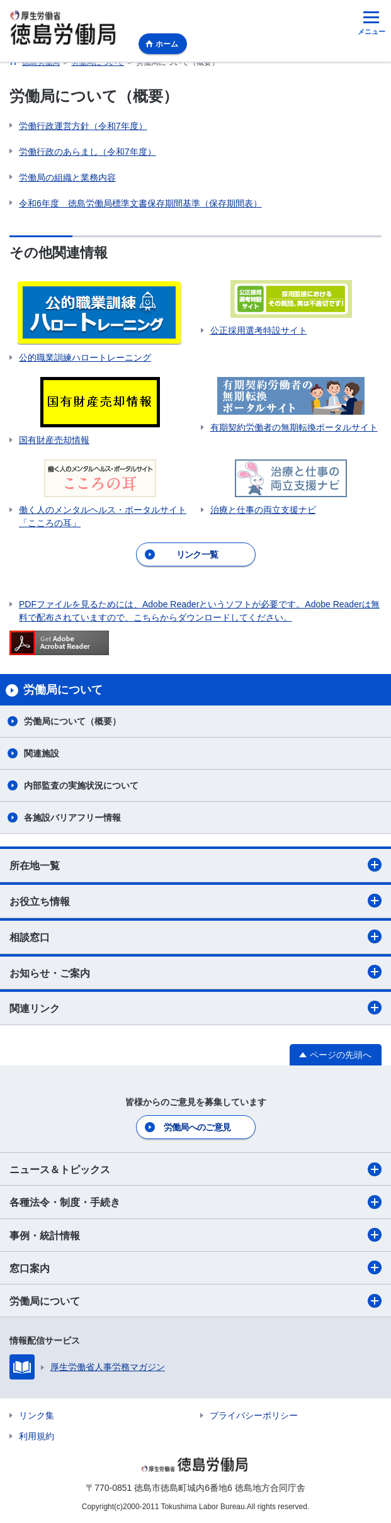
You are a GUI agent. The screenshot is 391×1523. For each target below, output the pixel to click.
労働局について (195, 1301)
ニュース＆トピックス (195, 1169)
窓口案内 (195, 1267)
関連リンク (195, 1007)
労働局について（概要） (72, 721)
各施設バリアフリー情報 (72, 817)
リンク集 (36, 1415)
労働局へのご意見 (197, 1127)
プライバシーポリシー (254, 1415)
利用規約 (36, 1436)
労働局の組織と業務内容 (67, 177)
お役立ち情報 (195, 901)
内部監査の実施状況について (81, 785)
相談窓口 (195, 936)
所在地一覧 (195, 865)
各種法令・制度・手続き (195, 1202)
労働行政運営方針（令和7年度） (83, 126)
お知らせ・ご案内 (195, 972)
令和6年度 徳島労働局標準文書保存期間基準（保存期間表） (140, 203)
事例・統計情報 (195, 1235)
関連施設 (41, 753)
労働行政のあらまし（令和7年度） (87, 152)
